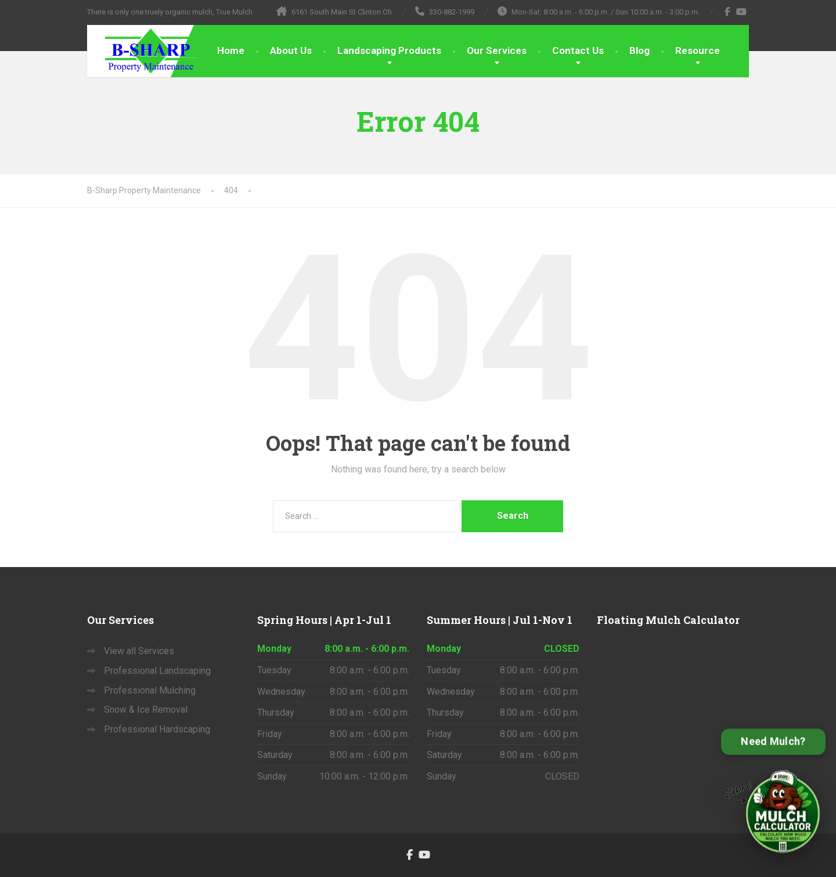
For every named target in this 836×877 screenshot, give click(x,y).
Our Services (497, 50)
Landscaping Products (389, 50)
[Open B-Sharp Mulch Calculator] (773, 797)
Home (230, 50)
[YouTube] (741, 11)
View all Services (139, 650)
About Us (291, 50)
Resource (697, 50)
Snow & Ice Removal (146, 709)
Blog (639, 50)
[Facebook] (728, 11)
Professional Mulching (150, 690)
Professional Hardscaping (157, 729)
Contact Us (578, 50)
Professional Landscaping (157, 670)
